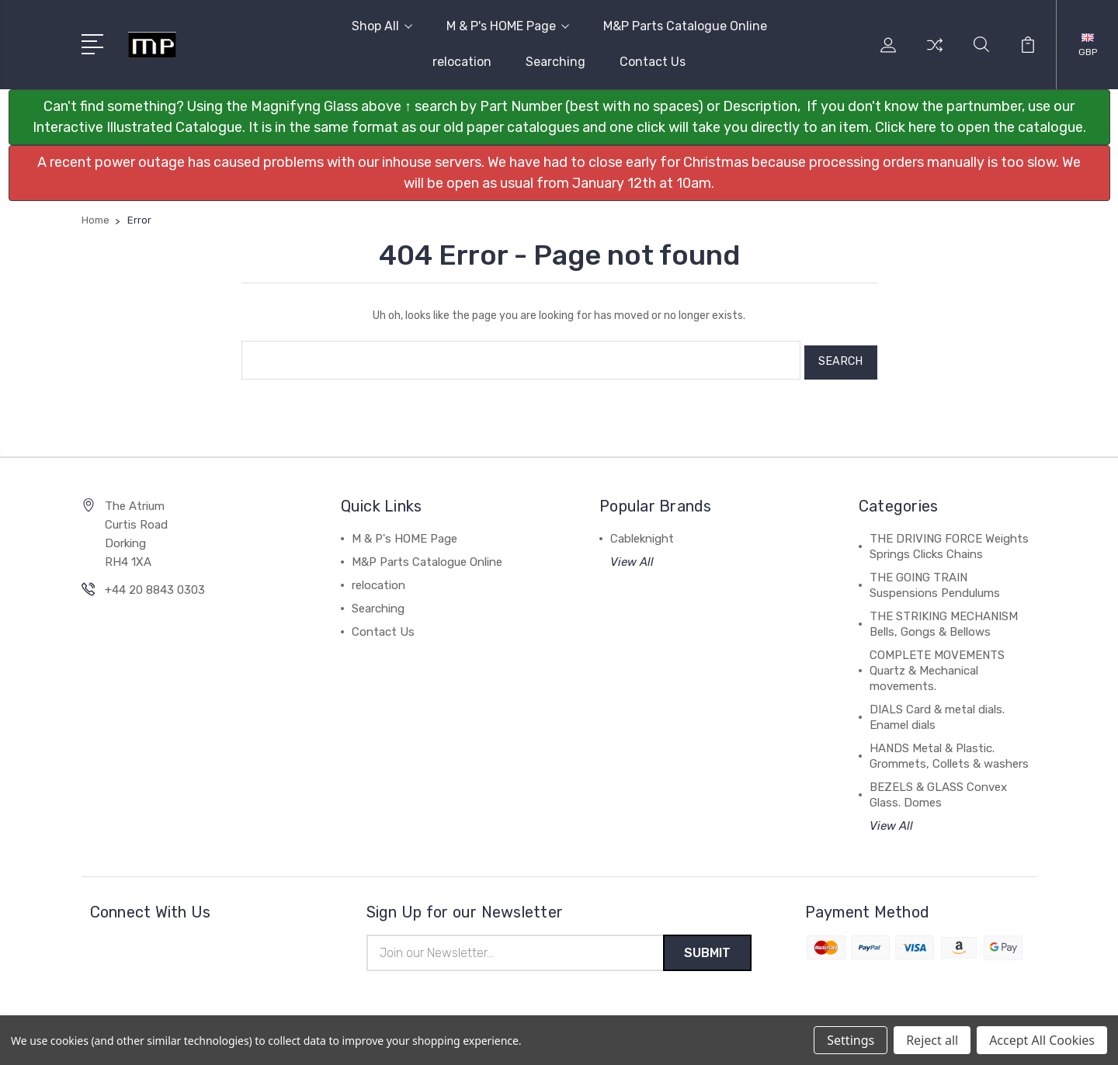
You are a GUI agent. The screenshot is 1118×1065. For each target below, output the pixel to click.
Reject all (932, 1040)
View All (632, 557)
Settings (850, 1040)
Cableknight (642, 534)
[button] (559, 117)
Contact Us (653, 61)
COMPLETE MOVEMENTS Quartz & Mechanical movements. (937, 666)
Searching (555, 61)
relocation (461, 61)
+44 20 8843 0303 (155, 585)
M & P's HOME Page (507, 26)
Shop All (382, 26)
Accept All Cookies (1042, 1040)
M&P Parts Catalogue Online (685, 26)
